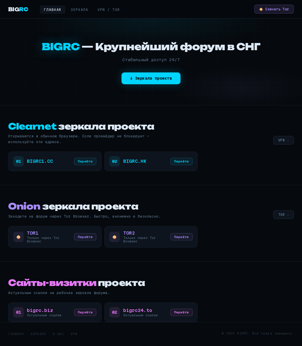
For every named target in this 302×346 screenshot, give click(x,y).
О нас (58, 336)
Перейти (84, 162)
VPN (74, 336)
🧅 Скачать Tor (271, 9)
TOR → (283, 215)
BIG (18, 9)
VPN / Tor (108, 10)
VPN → (283, 140)
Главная (52, 10)
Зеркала (79, 10)
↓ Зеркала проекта (151, 78)
